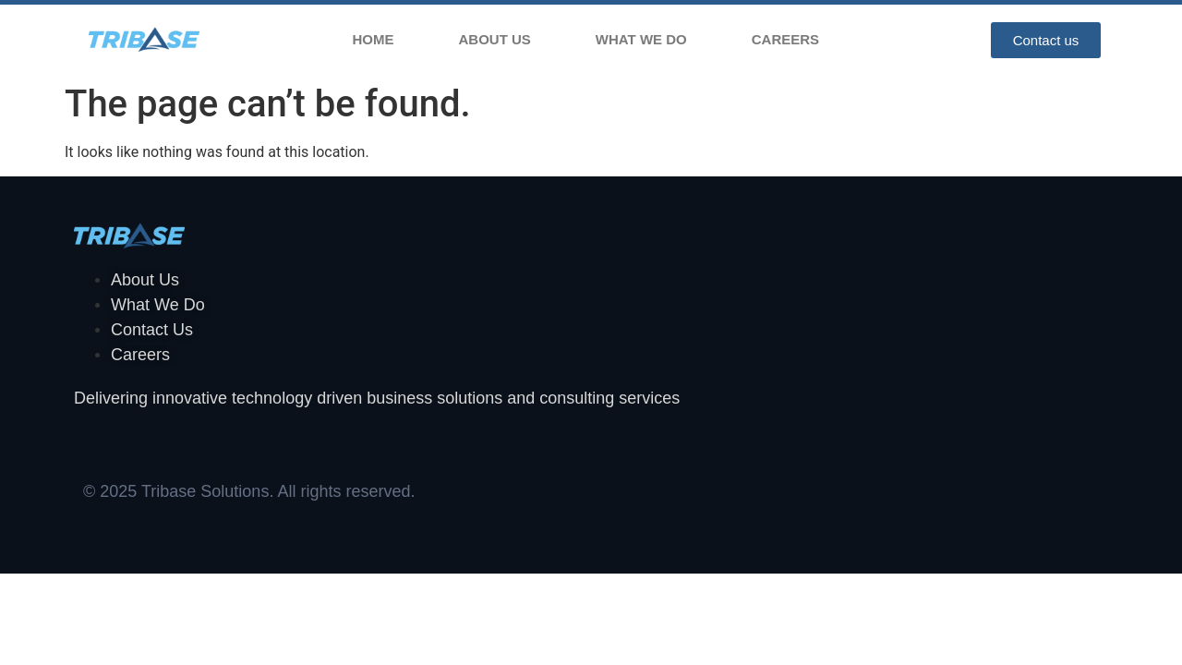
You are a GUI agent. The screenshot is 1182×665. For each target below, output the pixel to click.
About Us (495, 39)
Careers (785, 39)
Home (373, 39)
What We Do (641, 39)
